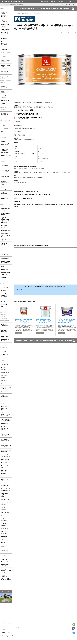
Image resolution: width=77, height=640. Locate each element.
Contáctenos (61, 1)
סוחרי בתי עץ (4, 380)
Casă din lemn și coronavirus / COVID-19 (5, 295)
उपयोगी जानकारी (5, 230)
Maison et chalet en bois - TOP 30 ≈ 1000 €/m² (5, 414)
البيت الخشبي (5, 499)
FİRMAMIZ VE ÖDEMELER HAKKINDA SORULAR (4, 14)
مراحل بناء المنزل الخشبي (4, 243)
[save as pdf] (72, 32)
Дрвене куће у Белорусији (4, 551)
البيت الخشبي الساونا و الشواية (6, 503)
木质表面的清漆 (25, 14)
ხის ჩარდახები (5, 354)
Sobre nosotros (44, 1)
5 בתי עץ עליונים (5, 364)
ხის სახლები (5, 351)
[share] (55, 32)
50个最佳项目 (5, 258)
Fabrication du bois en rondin (6, 446)
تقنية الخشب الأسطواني (4, 519)
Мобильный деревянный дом (4, 538)
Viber (17, 4)
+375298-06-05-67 (19, 194)
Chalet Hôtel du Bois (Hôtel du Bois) (5, 428)
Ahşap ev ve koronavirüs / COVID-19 (4, 43)
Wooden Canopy (6, 155)
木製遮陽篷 (4, 277)
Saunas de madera (3, 91)
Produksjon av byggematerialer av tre (5, 183)
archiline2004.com (6, 632)
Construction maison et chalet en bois (5, 434)
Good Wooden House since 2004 (12, 1)
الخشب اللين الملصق (3, 508)
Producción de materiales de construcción (5, 114)
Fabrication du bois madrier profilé (6, 455)
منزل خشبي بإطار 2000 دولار (4, 532)
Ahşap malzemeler (5, 48)
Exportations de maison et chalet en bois (5, 440)
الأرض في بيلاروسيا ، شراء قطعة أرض (5, 489)
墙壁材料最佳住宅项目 (19, 135)
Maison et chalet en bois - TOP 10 (5, 408)
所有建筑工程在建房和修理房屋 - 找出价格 (24, 128)
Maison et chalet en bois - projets (5, 461)
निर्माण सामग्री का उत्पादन (4, 226)
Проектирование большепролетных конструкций (6, 570)
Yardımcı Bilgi (5, 52)
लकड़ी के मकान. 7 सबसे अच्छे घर (5, 209)
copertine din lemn (4, 305)
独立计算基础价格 (18, 125)
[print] (63, 32)
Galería (53, 1)
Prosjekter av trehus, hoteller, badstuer (5, 176)
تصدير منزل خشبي (5, 515)
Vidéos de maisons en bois (5, 565)
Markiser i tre (5, 198)
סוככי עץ (3, 391)
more (18, 333)
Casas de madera (4, 87)
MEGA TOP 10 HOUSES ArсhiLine (4, 480)
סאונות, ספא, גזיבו (4, 376)
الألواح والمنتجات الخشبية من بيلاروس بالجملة (5, 495)
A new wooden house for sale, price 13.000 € (5, 151)
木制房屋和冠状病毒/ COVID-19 (5, 273)
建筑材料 (4, 266)
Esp (70, 1)
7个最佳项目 (5, 254)
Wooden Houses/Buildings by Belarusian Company (5, 144)
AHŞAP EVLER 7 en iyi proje (5, 20)
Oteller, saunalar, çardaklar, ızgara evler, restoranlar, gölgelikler (5, 31)
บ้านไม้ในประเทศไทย (4, 395)
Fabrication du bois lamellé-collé (6, 450)
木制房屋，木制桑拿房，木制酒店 (5, 262)
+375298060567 (6, 4)
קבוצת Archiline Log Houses (6, 387)
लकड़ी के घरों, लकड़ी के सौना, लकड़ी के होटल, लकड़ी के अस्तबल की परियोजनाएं (5, 220)
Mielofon (4, 542)
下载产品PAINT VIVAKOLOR (27, 114)
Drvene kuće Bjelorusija (4, 560)
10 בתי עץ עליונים (3, 368)
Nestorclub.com (18, 636)
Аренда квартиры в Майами (5, 324)
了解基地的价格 (17, 121)
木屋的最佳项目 (17, 132)
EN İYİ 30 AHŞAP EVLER (5, 25)
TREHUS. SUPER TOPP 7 (5, 166)
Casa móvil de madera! (4, 72)
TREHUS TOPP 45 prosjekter (5, 171)
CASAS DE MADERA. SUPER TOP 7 (5, 61)
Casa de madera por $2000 (5, 300)
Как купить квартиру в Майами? (4, 330)
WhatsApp (13, 4)
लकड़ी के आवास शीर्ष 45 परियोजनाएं (5, 214)
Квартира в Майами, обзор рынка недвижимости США (5, 337)
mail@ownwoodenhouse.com (23, 198)
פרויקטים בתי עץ (5, 384)
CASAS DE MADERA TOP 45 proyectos (5, 66)
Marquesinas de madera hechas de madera (5, 102)
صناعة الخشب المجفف (4, 524)
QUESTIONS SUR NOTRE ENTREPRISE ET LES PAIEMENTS (6, 421)
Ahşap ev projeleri (4, 37)
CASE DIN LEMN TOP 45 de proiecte (5, 289)
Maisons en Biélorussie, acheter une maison (6, 472)
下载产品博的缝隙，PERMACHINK (29, 118)
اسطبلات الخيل (5, 485)
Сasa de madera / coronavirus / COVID (5, 130)
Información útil (4, 124)
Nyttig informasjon (5, 188)
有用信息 (4, 269)
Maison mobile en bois (5, 466)
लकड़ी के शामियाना (5, 240)
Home (15, 14)
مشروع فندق (4, 528)
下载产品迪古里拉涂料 (24, 110)
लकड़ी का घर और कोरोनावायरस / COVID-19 (6, 235)
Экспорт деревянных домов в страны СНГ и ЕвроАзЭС (6, 577)
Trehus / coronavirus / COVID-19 (4, 193)
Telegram (21, 4)
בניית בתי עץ (5, 372)
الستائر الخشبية (5, 512)
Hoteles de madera (3, 96)
